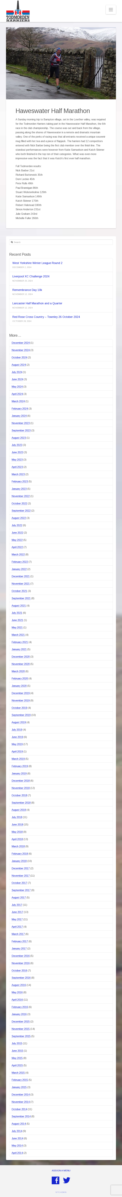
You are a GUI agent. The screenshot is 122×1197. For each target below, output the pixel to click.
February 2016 (20, 1007)
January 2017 (19, 948)
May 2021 (17, 627)
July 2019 (17, 729)
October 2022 (19, 503)
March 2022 (18, 554)
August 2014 (19, 1123)
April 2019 (17, 751)
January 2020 (19, 686)
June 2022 (17, 532)
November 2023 (21, 423)
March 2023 (18, 474)
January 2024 (19, 415)
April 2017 (17, 926)
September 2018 (21, 802)
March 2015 (18, 1072)
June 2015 (17, 1050)
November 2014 (21, 1102)
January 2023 (19, 488)
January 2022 (19, 569)
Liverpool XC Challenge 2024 (30, 276)
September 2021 (21, 598)
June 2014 (17, 1138)
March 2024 (18, 401)
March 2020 (18, 671)
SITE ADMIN (61, 1192)
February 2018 (20, 853)
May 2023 (17, 459)
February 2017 (20, 941)
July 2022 (17, 525)
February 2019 (20, 766)
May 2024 (17, 386)
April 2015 (17, 1065)
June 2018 (17, 824)
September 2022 (21, 510)
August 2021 (19, 605)
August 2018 (19, 810)
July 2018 (17, 817)
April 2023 (17, 467)
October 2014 (19, 1109)
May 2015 (17, 1058)
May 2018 (17, 832)
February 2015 (20, 1080)
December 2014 (21, 1094)
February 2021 (20, 642)
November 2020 (21, 664)
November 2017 (21, 875)
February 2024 (20, 408)
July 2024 (17, 372)
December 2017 (21, 868)
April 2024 (17, 394)
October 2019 (19, 707)
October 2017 (19, 883)
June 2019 (17, 737)
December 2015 (21, 1021)
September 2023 (21, 430)
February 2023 (20, 481)
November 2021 (21, 583)
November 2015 (21, 1029)
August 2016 (19, 985)
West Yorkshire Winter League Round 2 (37, 263)
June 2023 (17, 452)
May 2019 (17, 744)
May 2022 (17, 540)
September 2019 (21, 715)
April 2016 (17, 999)
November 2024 (21, 350)
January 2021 (19, 649)
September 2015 (21, 1036)
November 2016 (21, 963)
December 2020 (21, 656)
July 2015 (17, 1043)
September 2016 (21, 977)
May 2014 (17, 1145)
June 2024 (17, 379)
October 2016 (19, 970)
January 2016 (19, 1014)
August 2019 (19, 722)
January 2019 (19, 773)
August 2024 (19, 364)
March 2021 (18, 634)
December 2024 (21, 342)
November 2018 (21, 788)
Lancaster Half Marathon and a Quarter (37, 303)
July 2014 (17, 1131)
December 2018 (21, 780)
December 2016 (21, 956)
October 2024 (19, 357)
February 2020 (20, 678)
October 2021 (19, 591)
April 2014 (17, 1153)
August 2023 (19, 437)
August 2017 (19, 897)
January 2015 (19, 1087)
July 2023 (17, 445)
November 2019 (21, 700)
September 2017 (21, 890)
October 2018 (19, 795)
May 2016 (17, 992)
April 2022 (17, 547)
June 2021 (17, 620)
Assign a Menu (61, 1170)
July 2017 (17, 905)
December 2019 (21, 693)
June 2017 (17, 912)
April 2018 (17, 839)
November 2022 (21, 496)
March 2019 (18, 759)
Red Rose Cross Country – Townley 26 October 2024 (46, 316)
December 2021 (21, 576)
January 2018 (19, 861)
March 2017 (18, 934)
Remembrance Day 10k (27, 290)
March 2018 (18, 846)
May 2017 (17, 919)
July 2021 (17, 612)
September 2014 (21, 1116)
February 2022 (20, 561)
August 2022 (19, 518)
